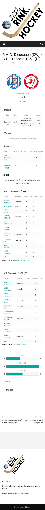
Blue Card (33, 197)
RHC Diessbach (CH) (7, 157)
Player (6, 197)
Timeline (7, 381)
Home (4, 49)
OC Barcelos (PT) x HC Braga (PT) (34, 421)
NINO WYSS (8, 206)
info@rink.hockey (22, 493)
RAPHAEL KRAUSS (20, 260)
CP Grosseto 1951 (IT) (7, 165)
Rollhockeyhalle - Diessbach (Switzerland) (22, 138)
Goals (26, 197)
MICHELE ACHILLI (20, 344)
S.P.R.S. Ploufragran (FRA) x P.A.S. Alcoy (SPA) (12, 421)
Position (18, 197)
